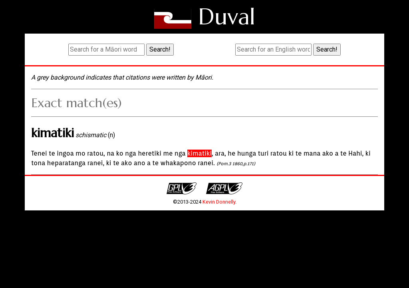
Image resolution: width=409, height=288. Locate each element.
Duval (226, 16)
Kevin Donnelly (219, 202)
